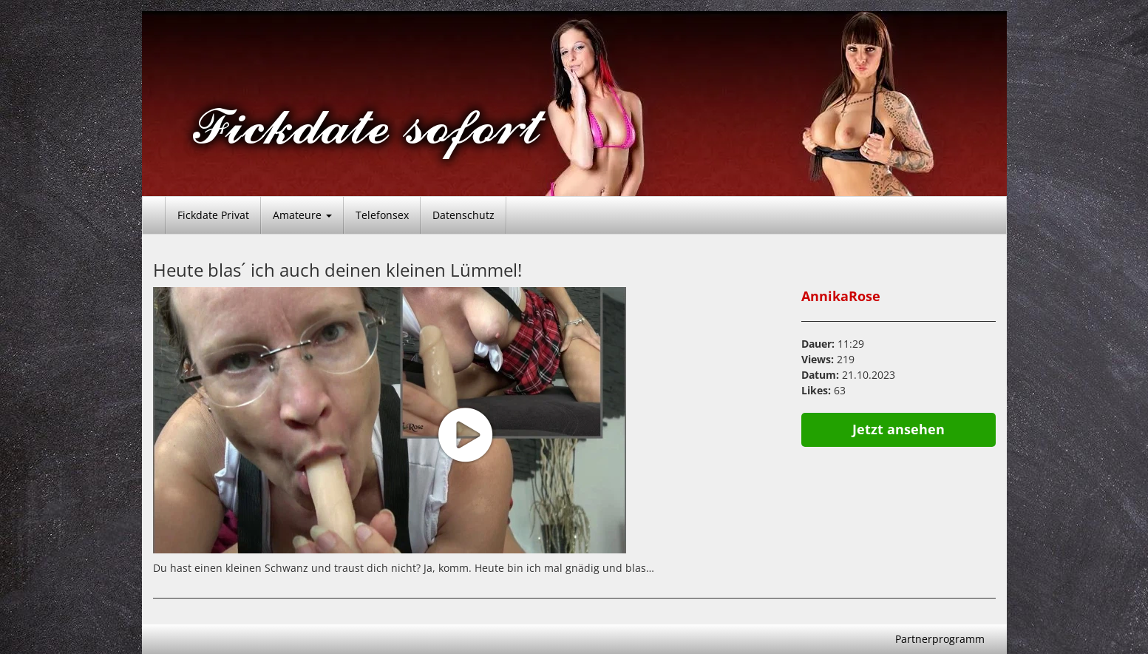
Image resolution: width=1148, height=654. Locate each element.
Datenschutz (463, 215)
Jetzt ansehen (898, 429)
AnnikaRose (840, 296)
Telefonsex (382, 215)
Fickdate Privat (213, 215)
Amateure (302, 215)
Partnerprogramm (940, 639)
